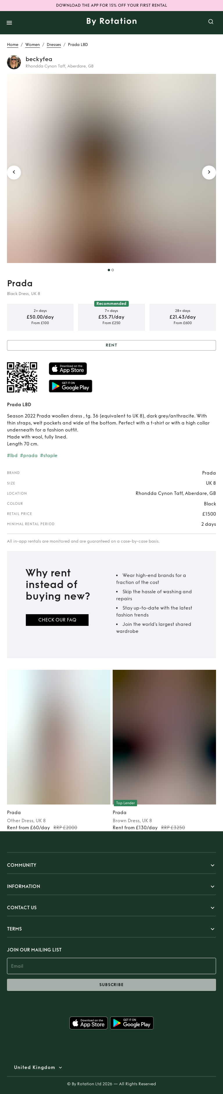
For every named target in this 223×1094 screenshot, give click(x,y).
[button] (111, 865)
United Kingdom (34, 1067)
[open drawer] (9, 23)
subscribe (111, 985)
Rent (111, 345)
